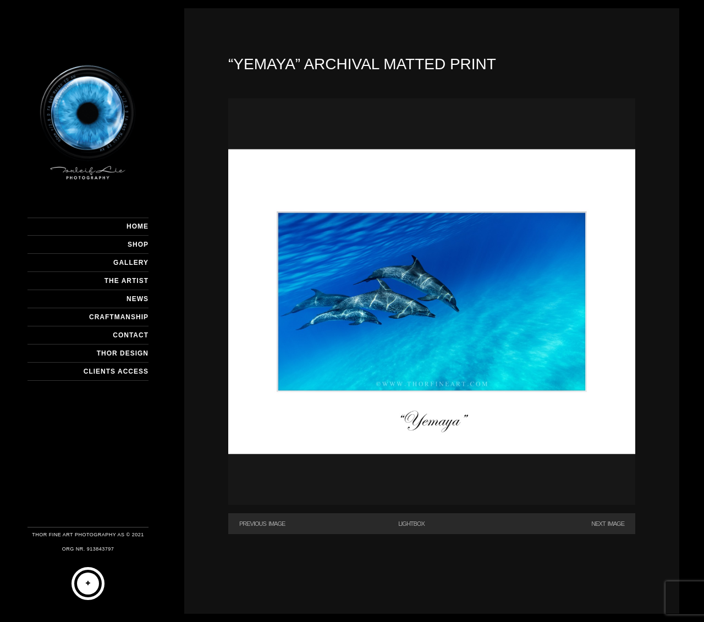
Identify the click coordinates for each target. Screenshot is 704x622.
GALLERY (130, 262)
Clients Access (116, 371)
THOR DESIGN (122, 353)
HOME (137, 226)
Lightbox (411, 523)
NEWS (137, 299)
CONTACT (130, 335)
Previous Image (262, 523)
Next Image (607, 523)
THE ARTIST (126, 281)
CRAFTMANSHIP (118, 317)
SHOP (138, 244)
